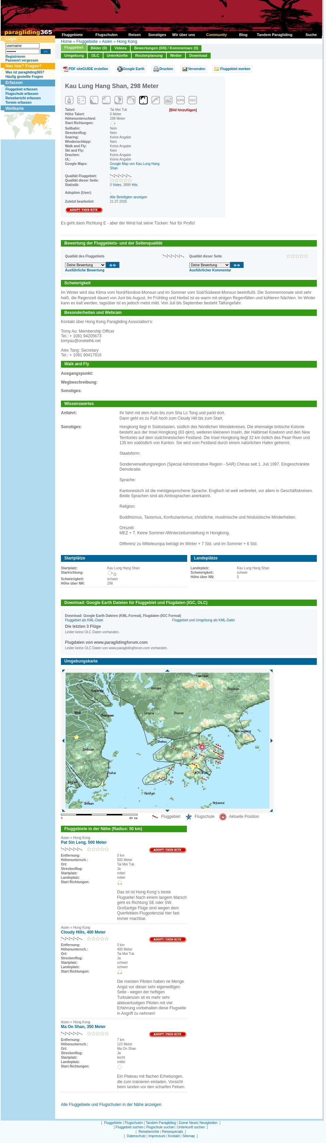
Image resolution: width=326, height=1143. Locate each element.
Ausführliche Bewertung (84, 270)
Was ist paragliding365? (24, 72)
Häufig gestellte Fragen (24, 77)
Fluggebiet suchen (130, 1127)
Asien (107, 41)
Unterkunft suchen (191, 1127)
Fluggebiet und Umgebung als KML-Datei (203, 620)
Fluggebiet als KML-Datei (84, 620)
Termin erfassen (18, 102)
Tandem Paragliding (161, 1123)
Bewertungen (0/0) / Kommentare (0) (166, 48)
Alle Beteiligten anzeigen (128, 197)
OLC (95, 55)
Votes (117, 185)
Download (198, 55)
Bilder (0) (99, 48)
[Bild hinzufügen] (183, 110)
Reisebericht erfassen (23, 98)
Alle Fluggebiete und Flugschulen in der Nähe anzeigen (111, 1104)
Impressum (156, 1136)
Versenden (196, 69)
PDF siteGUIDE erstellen (88, 69)
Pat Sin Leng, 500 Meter (84, 842)
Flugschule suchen (160, 1127)
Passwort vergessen (21, 60)
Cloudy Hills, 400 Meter (83, 932)
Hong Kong (127, 41)
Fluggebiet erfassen (21, 89)
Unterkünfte (117, 55)
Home (66, 41)
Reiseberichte (148, 1131)
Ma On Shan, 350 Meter (83, 1026)
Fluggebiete (87, 41)
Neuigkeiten (208, 1123)
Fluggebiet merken (235, 69)
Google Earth (134, 69)
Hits (134, 185)
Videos (120, 48)
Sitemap (188, 1136)
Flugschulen (134, 1123)
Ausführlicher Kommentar (210, 270)
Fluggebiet (73, 47)
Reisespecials (172, 1131)
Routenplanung (149, 55)
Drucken (166, 69)
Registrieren (15, 56)
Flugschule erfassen (21, 94)
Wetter (176, 55)
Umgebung (74, 55)
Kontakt (174, 1136)
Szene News (188, 1123)
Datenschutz (136, 1136)
